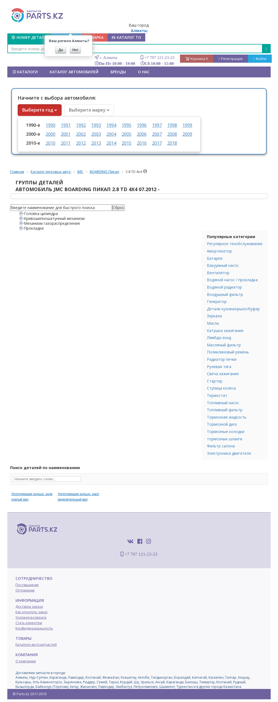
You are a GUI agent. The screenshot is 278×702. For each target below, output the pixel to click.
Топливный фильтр (224, 409)
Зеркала (214, 315)
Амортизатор (219, 251)
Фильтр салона (221, 445)
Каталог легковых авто (51, 171)
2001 (66, 134)
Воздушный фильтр (225, 294)
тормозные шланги (224, 438)
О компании (25, 661)
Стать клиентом (28, 623)
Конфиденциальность (34, 628)
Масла (213, 323)
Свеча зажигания (223, 373)
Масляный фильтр (224, 344)
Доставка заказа (29, 606)
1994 (111, 125)
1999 (187, 125)
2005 (126, 134)
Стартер (214, 381)
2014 (111, 143)
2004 (111, 134)
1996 (142, 125)
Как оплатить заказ (31, 612)
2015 (126, 143)
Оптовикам (24, 590)
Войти (259, 58)
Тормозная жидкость (227, 417)
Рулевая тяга (219, 366)
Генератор (217, 301)
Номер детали (29, 37)
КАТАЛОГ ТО (126, 37)
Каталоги (25, 71)
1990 (50, 125)
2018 (172, 143)
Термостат (217, 395)
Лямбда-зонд (219, 337)
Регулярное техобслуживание (235, 243)
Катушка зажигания (225, 330)
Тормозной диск (222, 424)
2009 (187, 134)
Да (61, 50)
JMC (80, 171)
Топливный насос (223, 402)
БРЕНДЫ (118, 71)
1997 (157, 125)
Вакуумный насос (223, 265)
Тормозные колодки (225, 431)
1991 (66, 125)
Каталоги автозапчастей (36, 644)
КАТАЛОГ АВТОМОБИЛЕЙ (74, 71)
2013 (96, 143)
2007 (157, 134)
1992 (81, 125)
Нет (75, 50)
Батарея (214, 258)
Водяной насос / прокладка (232, 279)
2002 (81, 134)
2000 (50, 134)
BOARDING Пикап (104, 171)
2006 (142, 134)
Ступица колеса (221, 388)
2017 (157, 143)
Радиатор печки (221, 359)
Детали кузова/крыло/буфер (233, 308)
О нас (144, 71)
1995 (126, 125)
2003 (96, 134)
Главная (17, 171)
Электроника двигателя (229, 453)
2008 (172, 134)
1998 (172, 125)
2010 (50, 143)
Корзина (196, 58)
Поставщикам (27, 585)
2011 (66, 143)
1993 (96, 125)
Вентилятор (218, 272)
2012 (81, 143)
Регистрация (231, 58)
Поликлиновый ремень (228, 352)
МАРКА (94, 37)
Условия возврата (30, 617)
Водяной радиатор (224, 287)
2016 (142, 143)
